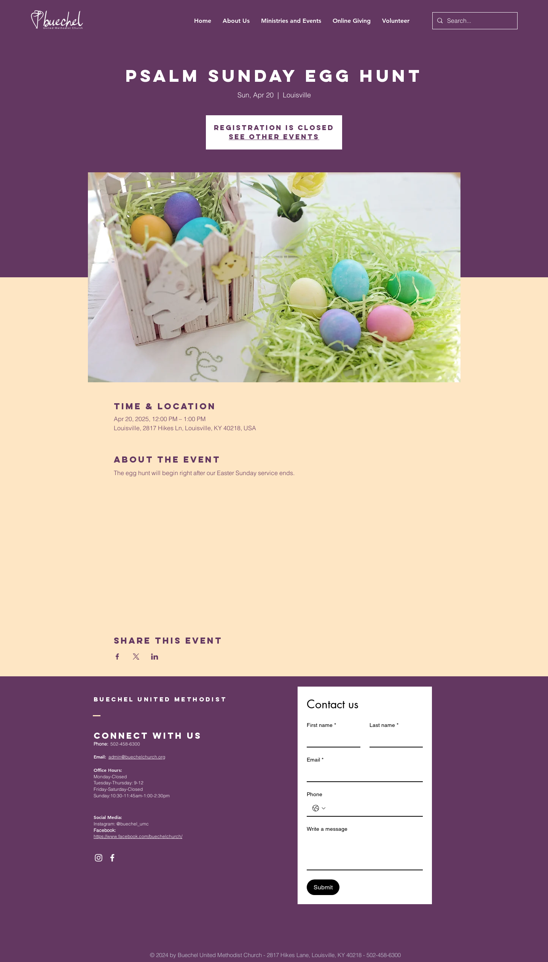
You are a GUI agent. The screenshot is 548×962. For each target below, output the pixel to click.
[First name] (331, 739)
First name (321, 725)
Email (315, 760)
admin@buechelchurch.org (136, 757)
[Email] (362, 773)
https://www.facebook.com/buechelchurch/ (138, 836)
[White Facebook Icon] (112, 858)
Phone (314, 794)
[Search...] (474, 21)
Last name (384, 725)
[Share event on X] (136, 657)
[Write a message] (365, 852)
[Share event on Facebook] (117, 657)
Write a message (327, 829)
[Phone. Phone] (372, 808)
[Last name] (394, 739)
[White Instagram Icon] (99, 858)
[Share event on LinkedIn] (154, 657)
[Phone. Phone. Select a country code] (319, 808)
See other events (274, 136)
